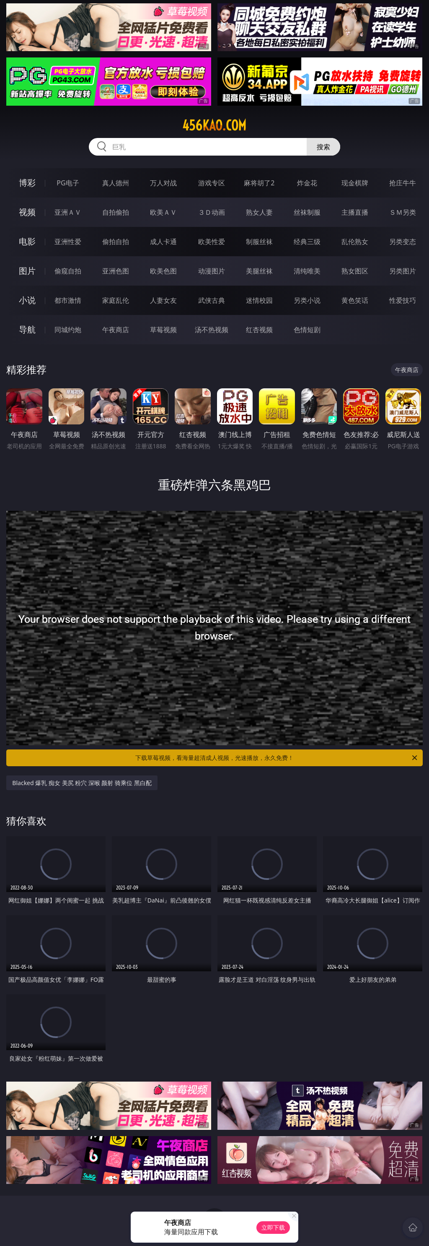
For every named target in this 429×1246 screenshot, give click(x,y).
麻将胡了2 (259, 182)
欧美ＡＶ (163, 212)
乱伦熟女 (354, 241)
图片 (27, 270)
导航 (27, 329)
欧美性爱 (211, 241)
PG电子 (68, 182)
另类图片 (402, 271)
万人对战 (163, 182)
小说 (27, 300)
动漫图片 (211, 271)
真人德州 (115, 182)
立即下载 (273, 1227)
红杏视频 (259, 329)
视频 (27, 212)
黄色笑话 (354, 300)
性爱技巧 (402, 300)
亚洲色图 (115, 271)
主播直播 (354, 212)
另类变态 (402, 241)
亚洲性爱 (67, 241)
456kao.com (214, 125)
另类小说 (307, 300)
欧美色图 (163, 271)
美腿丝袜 (259, 271)
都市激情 (67, 300)
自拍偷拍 (115, 212)
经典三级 (307, 241)
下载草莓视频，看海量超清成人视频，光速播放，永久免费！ (277, 758)
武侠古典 (211, 300)
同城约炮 (67, 329)
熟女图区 (354, 271)
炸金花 (307, 182)
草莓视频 (163, 329)
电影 (27, 241)
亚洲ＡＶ (67, 212)
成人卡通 (163, 241)
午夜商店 (115, 329)
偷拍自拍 (115, 241)
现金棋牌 (354, 182)
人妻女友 (163, 300)
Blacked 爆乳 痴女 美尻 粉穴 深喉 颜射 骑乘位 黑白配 (81, 783)
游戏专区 (211, 182)
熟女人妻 (259, 212)
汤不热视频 (211, 329)
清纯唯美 (307, 271)
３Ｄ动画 (211, 212)
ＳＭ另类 (402, 212)
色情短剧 (307, 329)
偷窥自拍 (67, 271)
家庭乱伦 (115, 300)
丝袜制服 (307, 212)
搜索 (323, 146)
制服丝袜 (259, 241)
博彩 (27, 182)
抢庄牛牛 (402, 182)
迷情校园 (259, 300)
